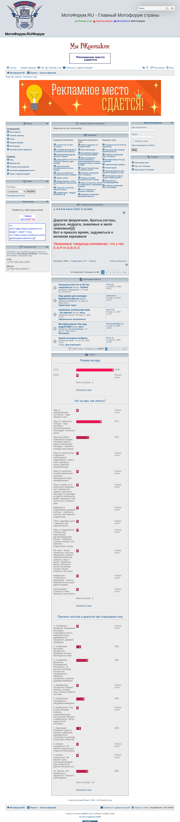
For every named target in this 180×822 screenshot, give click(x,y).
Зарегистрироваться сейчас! (143, 145)
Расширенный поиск (16, 196)
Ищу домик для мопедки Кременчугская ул (73, 297)
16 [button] (124, 272)
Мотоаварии (139, 21)
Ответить (92, 261)
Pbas (71, 340)
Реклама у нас (85, 21)
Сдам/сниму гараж (67, 305)
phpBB (84, 814)
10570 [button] (124, 349)
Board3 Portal (83, 800)
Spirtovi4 (72, 301)
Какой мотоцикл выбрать (73, 338)
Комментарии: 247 (78, 261)
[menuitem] (26, 68)
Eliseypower (74, 290)
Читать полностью (118, 261)
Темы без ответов (13, 77)
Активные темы (30, 77)
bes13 (71, 315)
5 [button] (118, 272)
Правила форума (104, 21)
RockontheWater (76, 329)
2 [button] (106, 272)
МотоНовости (123, 21)
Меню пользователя (152, 123)
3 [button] (110, 272)
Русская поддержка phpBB (90, 817)
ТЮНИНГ (84, 287)
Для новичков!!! (73, 345)
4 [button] (114, 272)
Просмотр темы (84, 390)
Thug (109, 284)
